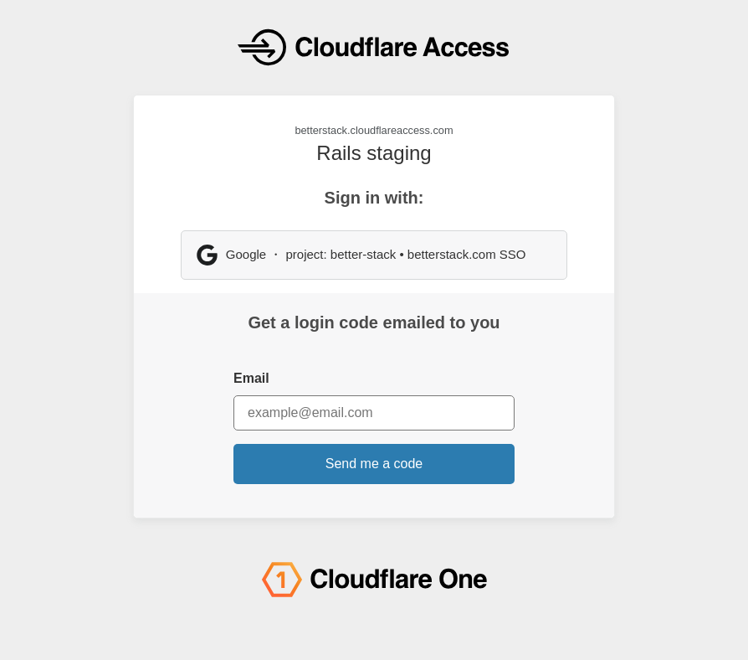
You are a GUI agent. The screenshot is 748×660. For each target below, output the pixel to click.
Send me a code (374, 463)
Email (251, 378)
